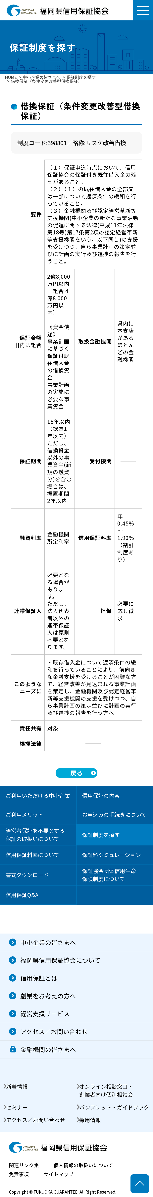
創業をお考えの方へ (48, 995)
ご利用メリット (24, 814)
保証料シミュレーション (111, 855)
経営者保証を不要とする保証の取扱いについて (35, 835)
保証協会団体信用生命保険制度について (109, 875)
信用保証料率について (32, 855)
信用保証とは (38, 977)
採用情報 (90, 1120)
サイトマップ (59, 1174)
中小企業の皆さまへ (48, 942)
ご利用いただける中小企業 (38, 795)
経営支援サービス (45, 1013)
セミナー (17, 1107)
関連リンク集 (24, 1165)
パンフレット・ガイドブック (114, 1107)
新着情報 (17, 1086)
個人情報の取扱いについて (83, 1165)
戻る (76, 772)
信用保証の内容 (101, 795)
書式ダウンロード (27, 875)
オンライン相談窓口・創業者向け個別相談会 (106, 1090)
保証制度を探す (101, 835)
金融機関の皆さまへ (48, 1049)
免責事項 (19, 1174)
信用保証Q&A (22, 895)
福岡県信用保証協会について (60, 960)
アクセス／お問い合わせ (54, 1031)
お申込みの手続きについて (114, 814)
